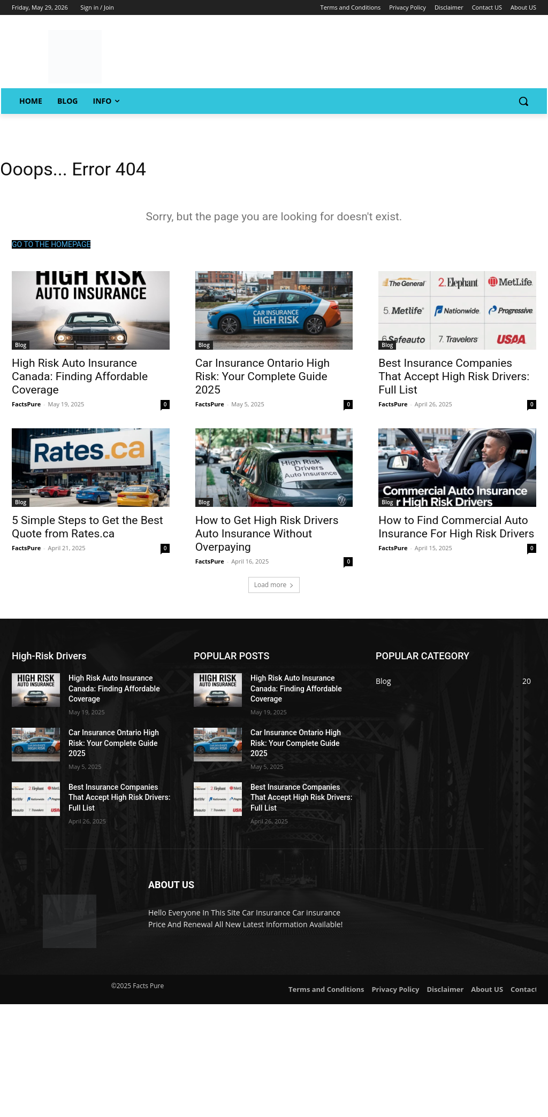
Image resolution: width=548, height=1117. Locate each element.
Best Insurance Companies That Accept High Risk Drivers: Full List (453, 380)
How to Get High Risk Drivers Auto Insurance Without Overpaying (267, 538)
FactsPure (26, 408)
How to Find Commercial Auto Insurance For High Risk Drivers (456, 531)
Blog (20, 348)
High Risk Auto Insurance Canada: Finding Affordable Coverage (80, 380)
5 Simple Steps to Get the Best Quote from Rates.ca (87, 531)
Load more (274, 589)
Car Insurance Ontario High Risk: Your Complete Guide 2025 (262, 380)
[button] (523, 101)
